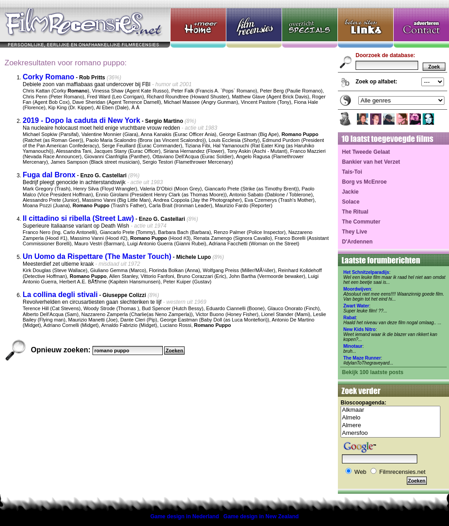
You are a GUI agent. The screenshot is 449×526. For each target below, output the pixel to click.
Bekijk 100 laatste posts (372, 372)
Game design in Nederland (184, 516)
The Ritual (355, 212)
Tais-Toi (352, 172)
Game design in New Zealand (261, 516)
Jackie (350, 192)
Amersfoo (390, 433)
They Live (354, 232)
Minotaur (352, 346)
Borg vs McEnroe (364, 182)
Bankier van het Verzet (371, 162)
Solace (351, 202)
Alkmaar (390, 410)
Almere (390, 425)
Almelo (390, 418)
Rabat (349, 317)
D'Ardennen (357, 242)
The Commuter (361, 222)
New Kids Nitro (359, 329)
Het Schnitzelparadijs (366, 272)
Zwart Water (356, 305)
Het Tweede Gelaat (366, 152)
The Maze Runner (362, 358)
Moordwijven (357, 289)
